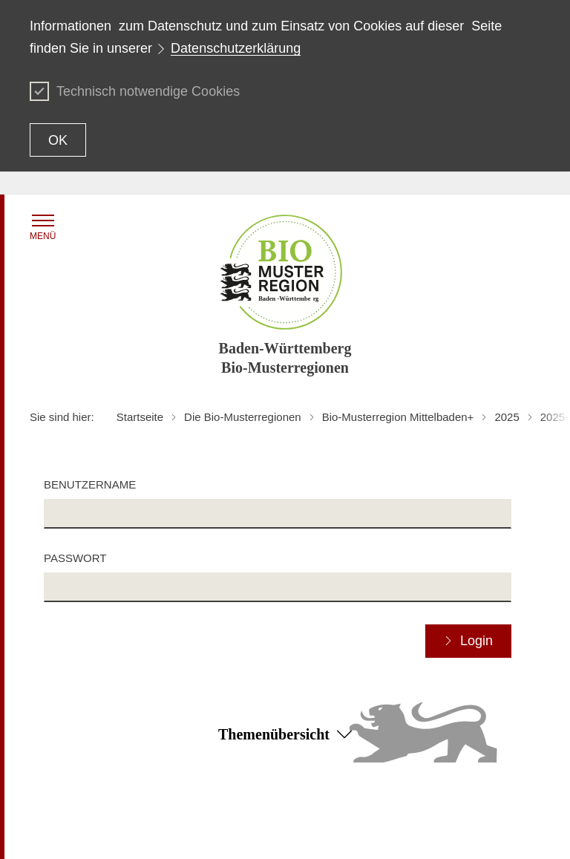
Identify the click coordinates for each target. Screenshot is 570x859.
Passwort (75, 558)
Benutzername (90, 484)
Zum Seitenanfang (285, 792)
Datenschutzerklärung (236, 48)
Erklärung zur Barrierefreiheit (266, 813)
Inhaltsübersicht (66, 813)
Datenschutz (399, 813)
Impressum (225, 834)
